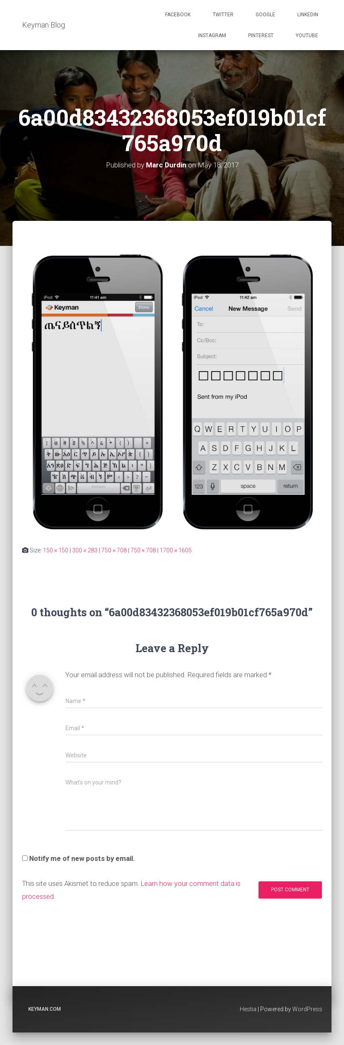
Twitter (223, 15)
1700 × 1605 (176, 550)
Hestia (248, 1009)
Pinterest (261, 35)
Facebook (178, 15)
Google (265, 15)
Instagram (212, 35)
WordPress (307, 1009)
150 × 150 (55, 550)
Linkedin (307, 15)
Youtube (307, 35)
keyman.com (44, 1009)
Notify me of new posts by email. (82, 858)
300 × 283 (85, 550)
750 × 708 (114, 550)
